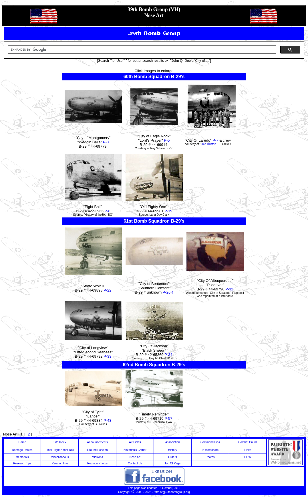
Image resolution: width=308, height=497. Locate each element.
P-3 (106, 142)
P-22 (107, 290)
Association (172, 442)
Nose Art (135, 457)
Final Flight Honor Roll (60, 450)
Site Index (59, 442)
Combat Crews (247, 442)
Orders (172, 457)
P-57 (168, 418)
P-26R (168, 292)
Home (22, 442)
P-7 (215, 140)
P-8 (107, 211)
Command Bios (210, 442)
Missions (97, 457)
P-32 (229, 289)
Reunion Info (60, 463)
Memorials (22, 457)
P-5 (167, 140)
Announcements (97, 442)
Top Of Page (173, 463)
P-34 (168, 355)
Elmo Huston (208, 144)
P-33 (107, 356)
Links (248, 450)
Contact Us (135, 463)
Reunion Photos (97, 463)
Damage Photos (22, 450)
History (172, 450)
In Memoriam (210, 450)
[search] (141, 49)
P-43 (107, 420)
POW (247, 457)
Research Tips (22, 463)
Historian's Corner (135, 450)
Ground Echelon (97, 450)
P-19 (168, 211)
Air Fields (135, 442)
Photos (210, 457)
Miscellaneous (60, 457)
